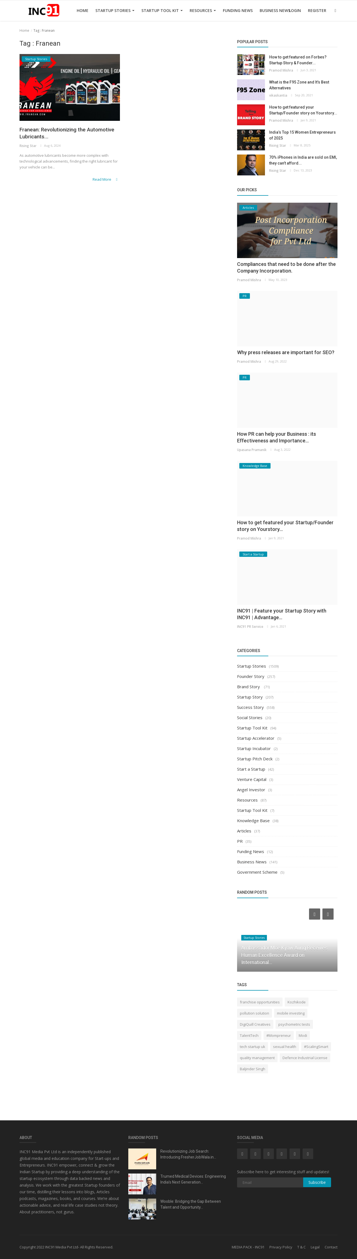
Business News (275, 10)
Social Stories (249, 717)
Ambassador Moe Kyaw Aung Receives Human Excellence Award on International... (284, 955)
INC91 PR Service (249, 626)
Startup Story (250, 697)
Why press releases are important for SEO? (285, 352)
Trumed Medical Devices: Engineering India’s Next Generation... (193, 1179)
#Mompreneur (278, 1035)
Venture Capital (251, 779)
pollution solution (254, 1013)
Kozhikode (297, 1002)
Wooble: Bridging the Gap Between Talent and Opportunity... (190, 1204)
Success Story (250, 707)
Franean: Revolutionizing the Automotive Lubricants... (58, 134)
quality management (257, 1057)
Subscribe (317, 1182)
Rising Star (28, 147)
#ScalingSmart (316, 1046)
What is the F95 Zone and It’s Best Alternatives (299, 85)
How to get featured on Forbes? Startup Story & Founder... (298, 60)
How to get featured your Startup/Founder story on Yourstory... (303, 110)
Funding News (238, 10)
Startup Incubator (254, 748)
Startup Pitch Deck (254, 758)
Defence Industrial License (305, 1057)
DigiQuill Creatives (255, 1024)
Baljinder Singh (252, 1068)
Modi (303, 1035)
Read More (107, 180)
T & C (301, 1247)
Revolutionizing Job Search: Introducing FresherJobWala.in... (188, 1154)
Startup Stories (114, 10)
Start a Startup (251, 769)
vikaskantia (277, 95)
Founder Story (250, 676)
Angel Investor (251, 789)
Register (317, 10)
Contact (331, 1247)
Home (82, 10)
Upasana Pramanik (251, 449)
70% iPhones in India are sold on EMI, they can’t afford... (303, 160)
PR (240, 841)
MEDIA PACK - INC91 (248, 1247)
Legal (315, 1247)
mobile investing (291, 1013)
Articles (244, 831)
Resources (203, 10)
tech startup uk (252, 1046)
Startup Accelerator (255, 738)
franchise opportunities (260, 1002)
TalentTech (249, 1035)
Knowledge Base (253, 820)
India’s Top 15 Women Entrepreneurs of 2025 (302, 135)
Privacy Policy (280, 1247)
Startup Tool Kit (162, 10)
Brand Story (249, 686)
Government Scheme (257, 872)
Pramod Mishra (281, 70)
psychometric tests (294, 1024)
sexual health (284, 1046)
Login (295, 10)
